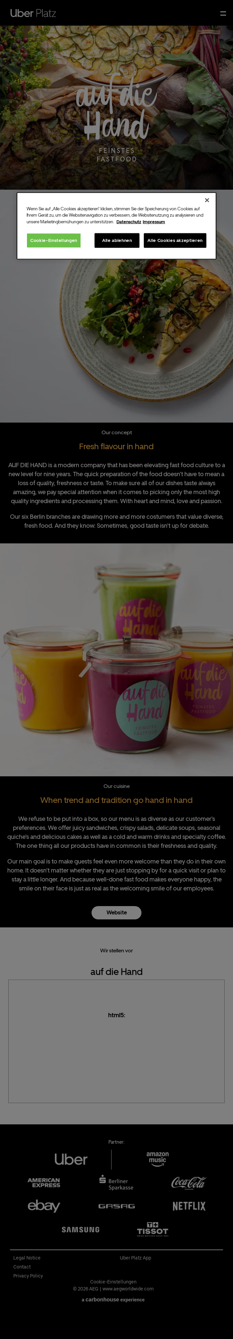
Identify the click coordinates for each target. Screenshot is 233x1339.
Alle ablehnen (117, 240)
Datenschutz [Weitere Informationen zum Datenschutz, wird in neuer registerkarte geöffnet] (128, 221)
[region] (116, 226)
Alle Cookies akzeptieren (175, 240)
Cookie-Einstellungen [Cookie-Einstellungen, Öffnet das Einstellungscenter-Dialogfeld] (53, 240)
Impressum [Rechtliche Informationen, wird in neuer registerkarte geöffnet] (154, 221)
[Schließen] (207, 200)
